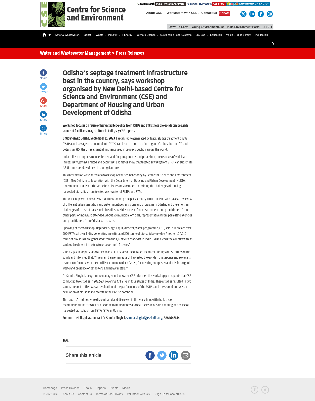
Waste (101, 34)
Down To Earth (178, 27)
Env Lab (202, 34)
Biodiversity (245, 34)
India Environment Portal (243, 27)
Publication (262, 34)
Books (88, 388)
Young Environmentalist (208, 27)
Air (50, 34)
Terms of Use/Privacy (109, 394)
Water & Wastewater (68, 34)
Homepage (50, 388)
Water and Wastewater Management (76, 53)
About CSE (155, 12)
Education (217, 34)
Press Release (70, 388)
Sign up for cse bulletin (170, 394)
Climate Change (147, 34)
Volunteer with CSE (139, 394)
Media (230, 34)
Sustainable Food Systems (177, 34)
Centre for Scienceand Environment (96, 14)
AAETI (267, 27)
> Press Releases (128, 53)
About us (68, 394)
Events (114, 388)
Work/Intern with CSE (183, 12)
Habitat (88, 34)
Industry (114, 34)
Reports (101, 388)
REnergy (128, 34)
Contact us (209, 12)
